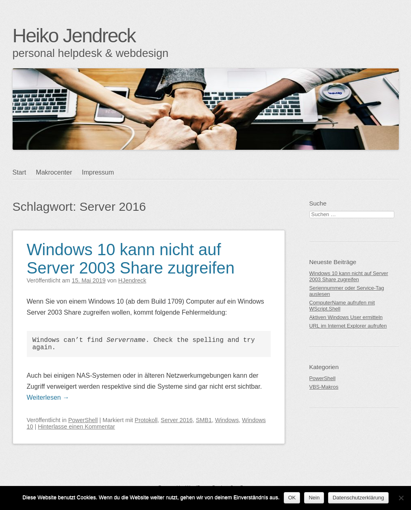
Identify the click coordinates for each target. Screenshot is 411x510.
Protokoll (146, 420)
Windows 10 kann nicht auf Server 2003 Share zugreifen (131, 259)
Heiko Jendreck (74, 35)
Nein (314, 498)
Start (19, 172)
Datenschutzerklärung (358, 498)
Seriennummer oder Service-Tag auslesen (346, 291)
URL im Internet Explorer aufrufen (348, 326)
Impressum (98, 172)
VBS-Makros (324, 387)
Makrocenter (54, 172)
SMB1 (204, 420)
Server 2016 (176, 420)
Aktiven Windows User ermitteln (346, 317)
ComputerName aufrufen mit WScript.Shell (342, 306)
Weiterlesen (48, 397)
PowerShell (83, 420)
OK (292, 498)
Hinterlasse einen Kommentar (76, 426)
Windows (227, 420)
